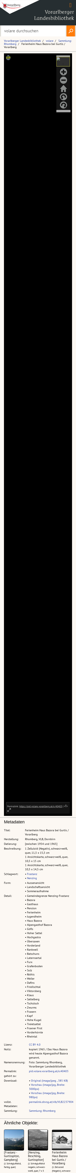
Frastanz (32, 874)
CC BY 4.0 (34, 1044)
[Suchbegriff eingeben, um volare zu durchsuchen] (33, 30)
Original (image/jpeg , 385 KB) (49, 1080)
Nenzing (32, 878)
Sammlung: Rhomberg (42, 1111)
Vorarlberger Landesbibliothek (22, 41)
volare (49, 41)
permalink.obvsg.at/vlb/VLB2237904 (51, 1102)
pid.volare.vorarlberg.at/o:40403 (48, 1071)
